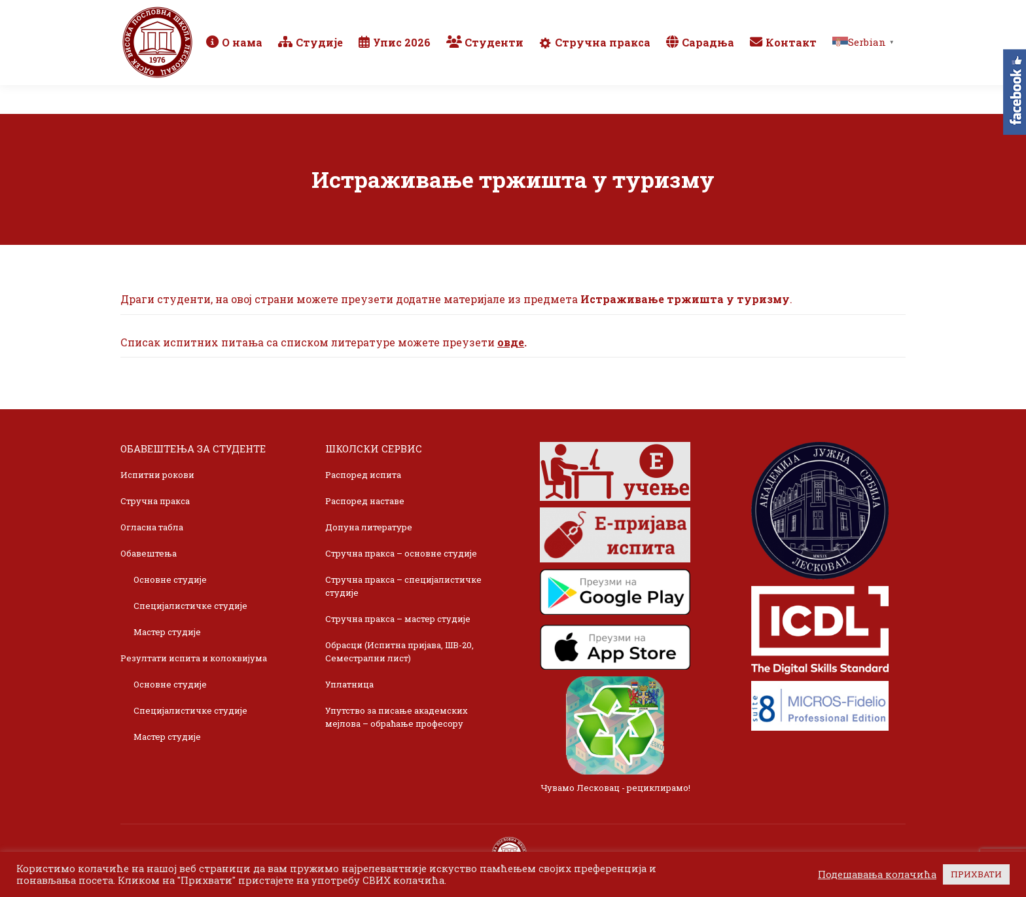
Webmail (718, 14)
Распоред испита (363, 475)
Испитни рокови (157, 475)
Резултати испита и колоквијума (193, 658)
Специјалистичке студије (190, 606)
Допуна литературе (368, 527)
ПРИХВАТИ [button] (976, 874)
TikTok (857, 14)
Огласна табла (151, 527)
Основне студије (170, 579)
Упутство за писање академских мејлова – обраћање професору (396, 717)
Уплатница (349, 684)
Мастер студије (167, 632)
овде (510, 342)
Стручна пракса (155, 501)
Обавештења (148, 553)
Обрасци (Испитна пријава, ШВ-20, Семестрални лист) (399, 651)
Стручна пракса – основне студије (401, 553)
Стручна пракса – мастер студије (397, 619)
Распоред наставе (364, 501)
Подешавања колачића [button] (877, 875)
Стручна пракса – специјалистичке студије (403, 586)
